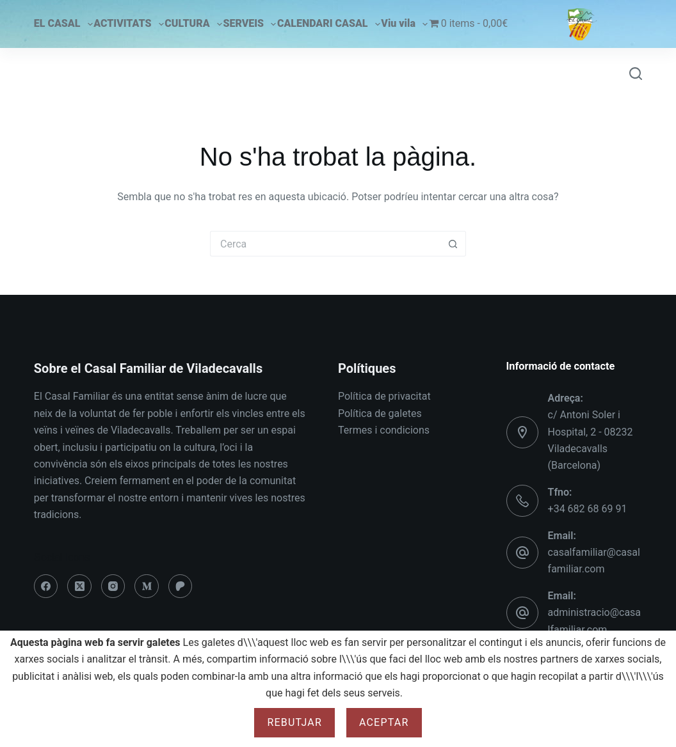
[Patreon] (180, 586)
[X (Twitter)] (79, 586)
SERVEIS (249, 24)
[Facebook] (46, 586)
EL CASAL (63, 24)
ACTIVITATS (128, 24)
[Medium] (146, 586)
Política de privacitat (384, 396)
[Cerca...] (325, 243)
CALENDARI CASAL (328, 24)
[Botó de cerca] (453, 243)
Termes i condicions (384, 430)
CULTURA (193, 24)
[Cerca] (635, 73)
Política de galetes (380, 413)
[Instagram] (113, 586)
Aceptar (384, 722)
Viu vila (404, 24)
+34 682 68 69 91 (587, 509)
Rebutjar (294, 722)
